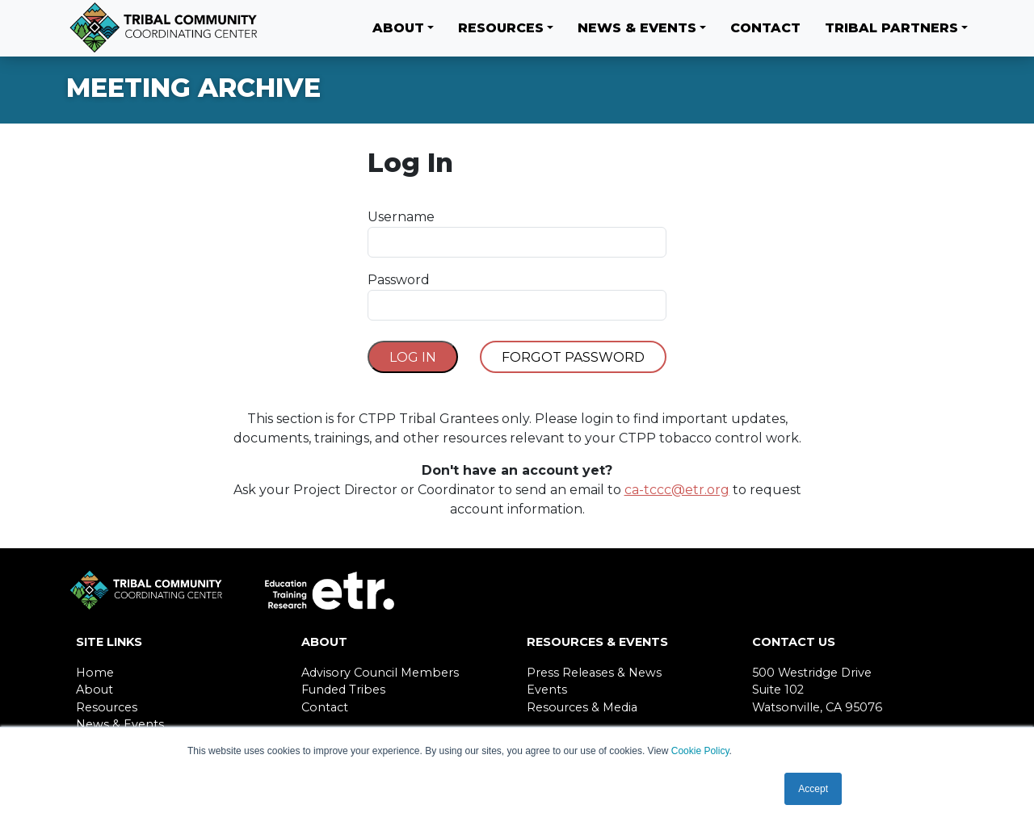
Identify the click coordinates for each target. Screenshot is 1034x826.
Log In (412, 357)
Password (399, 279)
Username (401, 216)
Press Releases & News (594, 672)
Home (95, 672)
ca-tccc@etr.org (676, 489)
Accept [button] (813, 789)
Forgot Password (573, 357)
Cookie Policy (700, 751)
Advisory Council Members (380, 672)
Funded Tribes (343, 689)
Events (547, 689)
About (398, 28)
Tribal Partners (891, 28)
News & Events (637, 28)
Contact (765, 28)
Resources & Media (582, 707)
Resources (501, 28)
